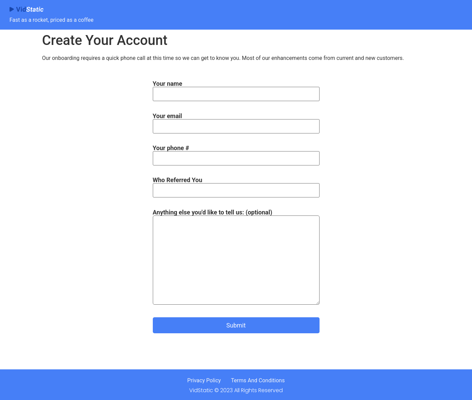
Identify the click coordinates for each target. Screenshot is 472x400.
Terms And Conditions (258, 380)
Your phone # (236, 153)
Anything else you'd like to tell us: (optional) (236, 261)
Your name (236, 89)
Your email (236, 121)
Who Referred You (236, 185)
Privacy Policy (204, 380)
